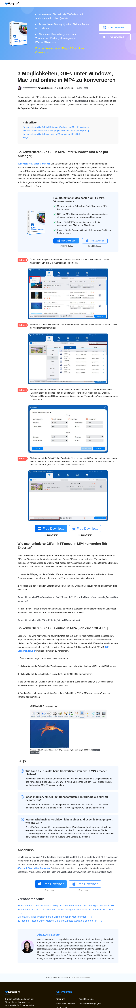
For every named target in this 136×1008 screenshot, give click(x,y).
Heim (48, 978)
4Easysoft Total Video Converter (34, 164)
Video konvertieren (65, 88)
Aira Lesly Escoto (46, 88)
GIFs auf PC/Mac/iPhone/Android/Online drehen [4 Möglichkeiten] (55, 916)
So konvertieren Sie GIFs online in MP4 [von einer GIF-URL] (51, 134)
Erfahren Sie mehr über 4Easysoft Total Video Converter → (59, 50)
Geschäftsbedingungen (90, 1003)
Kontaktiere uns (86, 999)
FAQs (25, 137)
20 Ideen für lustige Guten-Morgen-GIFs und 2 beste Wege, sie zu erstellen (60, 920)
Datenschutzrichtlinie (66, 1003)
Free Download (116, 28)
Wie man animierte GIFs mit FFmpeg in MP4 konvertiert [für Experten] (56, 130)
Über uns (60, 999)
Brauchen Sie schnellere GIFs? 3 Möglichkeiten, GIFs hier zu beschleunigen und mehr (66, 905)
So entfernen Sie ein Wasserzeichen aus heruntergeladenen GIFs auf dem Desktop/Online (66, 911)
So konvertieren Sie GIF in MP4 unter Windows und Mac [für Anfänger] (56, 127)
